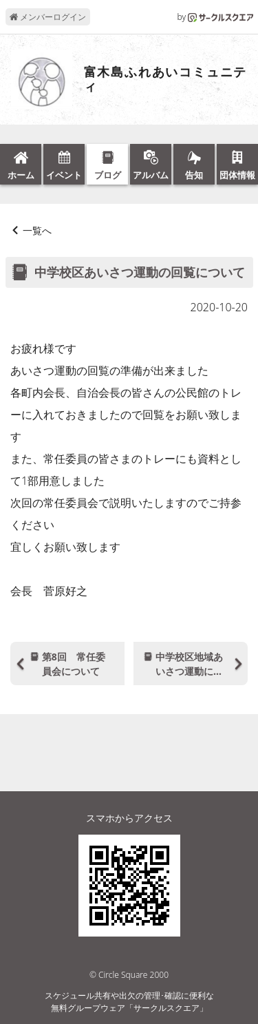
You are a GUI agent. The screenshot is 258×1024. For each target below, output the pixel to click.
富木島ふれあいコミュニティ (166, 79)
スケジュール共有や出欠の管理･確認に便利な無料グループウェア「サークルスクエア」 (129, 1002)
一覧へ (37, 230)
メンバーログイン (48, 17)
